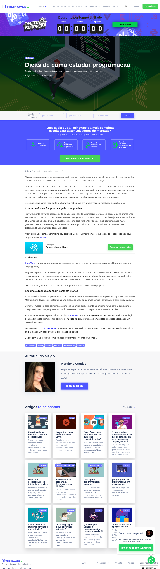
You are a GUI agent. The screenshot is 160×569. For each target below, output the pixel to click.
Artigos (115, 6)
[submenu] (45, 6)
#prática (81, 345)
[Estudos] (43, 418)
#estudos (57, 345)
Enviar (127, 116)
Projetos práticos (67, 6)
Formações (54, 6)
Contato (118, 563)
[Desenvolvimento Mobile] (65, 465)
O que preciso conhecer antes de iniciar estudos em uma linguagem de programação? (122, 437)
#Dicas (40, 345)
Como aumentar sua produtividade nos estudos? (38, 526)
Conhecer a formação (120, 247)
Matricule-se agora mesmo (80, 158)
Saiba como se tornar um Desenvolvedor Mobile (64, 483)
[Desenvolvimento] (95, 465)
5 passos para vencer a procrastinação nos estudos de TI (93, 528)
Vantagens (106, 6)
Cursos (42, 6)
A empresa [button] (103, 563)
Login (136, 6)
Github (42, 237)
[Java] (72, 418)
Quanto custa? (95, 6)
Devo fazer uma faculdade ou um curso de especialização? (93, 435)
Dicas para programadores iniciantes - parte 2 (38, 481)
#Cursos (49, 345)
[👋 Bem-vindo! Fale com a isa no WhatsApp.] (136, 540)
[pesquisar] (126, 6)
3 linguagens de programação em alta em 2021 (121, 481)
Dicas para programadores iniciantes (92, 481)
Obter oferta (125, 24)
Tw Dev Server (49, 328)
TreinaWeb (73, 315)
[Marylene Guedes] (32, 76)
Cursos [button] (86, 563)
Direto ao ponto (81, 6)
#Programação (69, 345)
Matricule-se (150, 6)
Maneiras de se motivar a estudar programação (37, 434)
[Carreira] (126, 418)
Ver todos (129, 407)
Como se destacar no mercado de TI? (122, 525)
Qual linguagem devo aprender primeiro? (64, 526)
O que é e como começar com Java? (64, 434)
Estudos (29, 58)
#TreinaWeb (30, 345)
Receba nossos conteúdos (32, 115)
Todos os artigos (74, 386)
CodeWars (30, 263)
